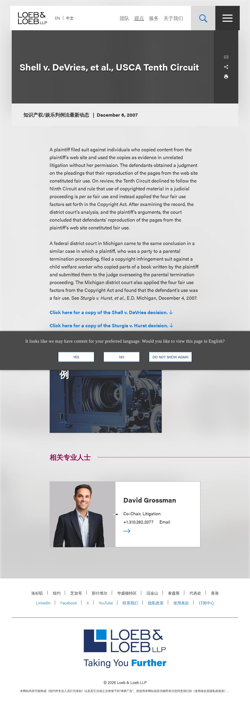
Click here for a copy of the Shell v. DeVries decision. (109, 312)
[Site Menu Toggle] (226, 18)
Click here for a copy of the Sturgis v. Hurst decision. (109, 325)
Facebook (68, 603)
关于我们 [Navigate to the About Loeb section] (172, 17)
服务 (152, 17)
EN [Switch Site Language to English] (59, 18)
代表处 (195, 593)
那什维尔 (99, 593)
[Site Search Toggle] (201, 18)
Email (164, 522)
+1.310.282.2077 (138, 522)
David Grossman (149, 500)
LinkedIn (43, 603)
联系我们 (130, 603)
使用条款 (181, 603)
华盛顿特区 (127, 593)
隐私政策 (156, 603)
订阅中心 (206, 603)
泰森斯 (174, 593)
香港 (215, 593)
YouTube (106, 603)
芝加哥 (76, 593)
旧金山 (152, 593)
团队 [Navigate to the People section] (123, 17)
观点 (138, 17)
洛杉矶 (37, 593)
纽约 (57, 593)
